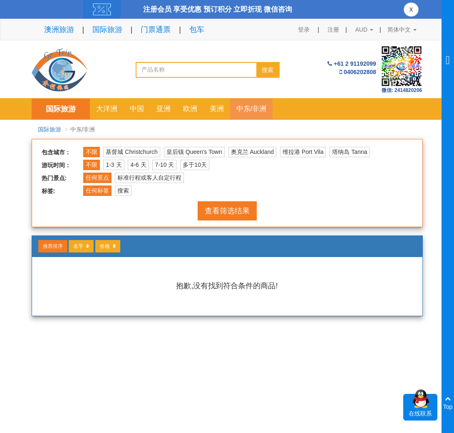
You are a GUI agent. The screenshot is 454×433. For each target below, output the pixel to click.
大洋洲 (106, 109)
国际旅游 (107, 29)
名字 (81, 246)
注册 (333, 29)
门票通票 (156, 29)
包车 (196, 29)
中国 (137, 109)
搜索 (267, 70)
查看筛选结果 (227, 211)
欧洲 (190, 109)
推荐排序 (53, 246)
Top (448, 403)
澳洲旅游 (59, 29)
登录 (304, 29)
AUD (364, 29)
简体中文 (402, 29)
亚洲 (163, 109)
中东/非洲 (251, 109)
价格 (108, 246)
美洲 (217, 109)
